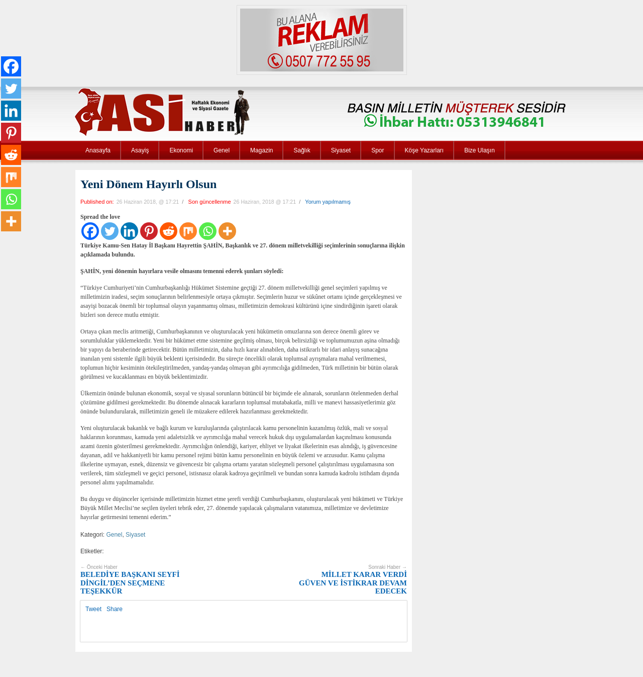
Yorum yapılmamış (328, 202)
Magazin (261, 150)
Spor (377, 150)
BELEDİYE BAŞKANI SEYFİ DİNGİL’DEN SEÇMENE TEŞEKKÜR (130, 580)
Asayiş (140, 150)
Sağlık (301, 150)
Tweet (93, 609)
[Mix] (188, 231)
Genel (221, 150)
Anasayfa (98, 150)
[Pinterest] (149, 231)
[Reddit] (168, 231)
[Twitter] (110, 231)
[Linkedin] (129, 231)
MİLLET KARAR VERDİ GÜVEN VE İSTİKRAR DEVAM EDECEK (353, 580)
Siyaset (341, 150)
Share (114, 609)
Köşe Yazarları (424, 150)
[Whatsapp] (208, 231)
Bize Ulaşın (479, 150)
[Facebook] (90, 231)
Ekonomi (181, 150)
